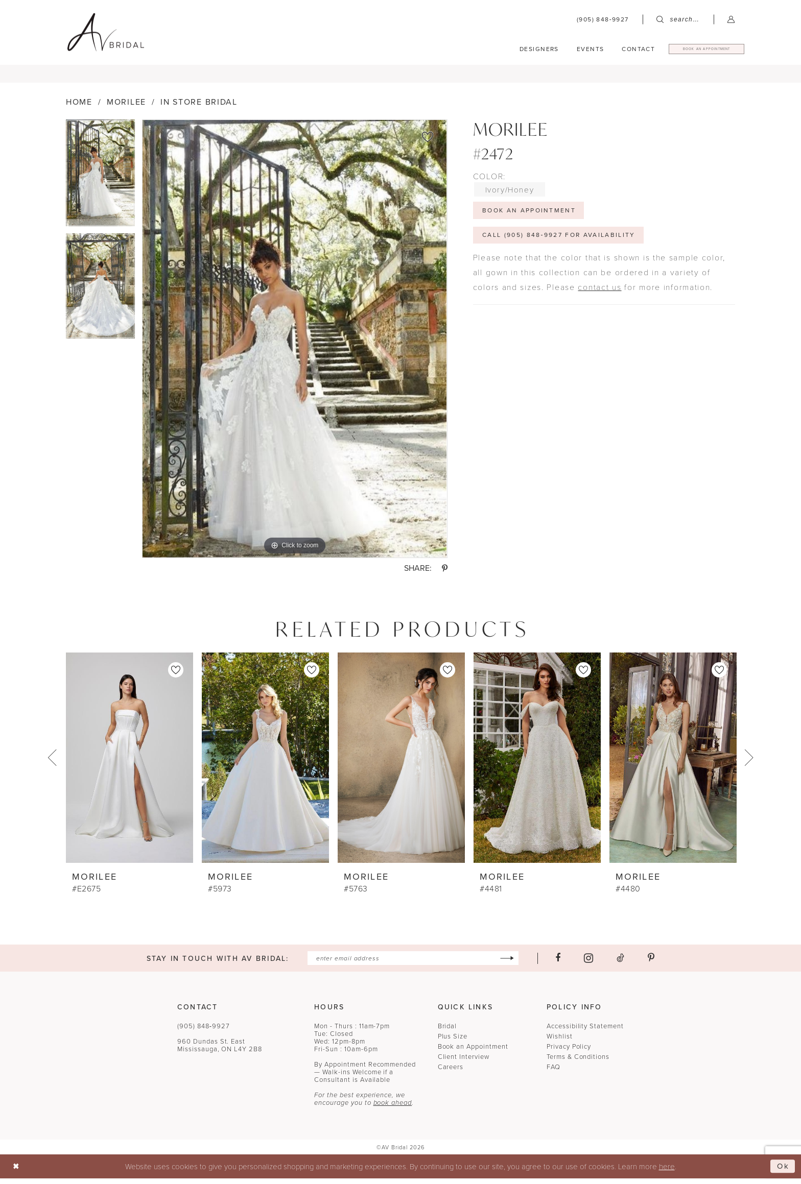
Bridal (447, 1031)
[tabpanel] (100, 183)
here (667, 1172)
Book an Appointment (473, 1052)
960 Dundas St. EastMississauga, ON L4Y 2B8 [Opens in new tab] (219, 1051)
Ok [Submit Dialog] (783, 1171)
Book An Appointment (529, 216)
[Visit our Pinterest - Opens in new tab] (651, 964)
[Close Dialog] (16, 1172)
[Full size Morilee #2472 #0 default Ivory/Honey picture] (294, 345)
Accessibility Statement (585, 1031)
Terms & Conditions (578, 1062)
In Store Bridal (199, 108)
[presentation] (129, 764)
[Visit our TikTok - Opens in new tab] (620, 964)
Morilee (126, 108)
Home (79, 108)
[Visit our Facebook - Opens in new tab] (557, 964)
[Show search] (678, 19)
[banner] (105, 32)
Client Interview (463, 1062)
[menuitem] (603, 19)
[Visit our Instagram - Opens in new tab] (588, 964)
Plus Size (453, 1042)
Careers (451, 1072)
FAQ (553, 1072)
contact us (599, 293)
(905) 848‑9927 (203, 1031)
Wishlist (560, 1042)
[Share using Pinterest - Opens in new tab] (444, 574)
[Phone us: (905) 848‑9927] (603, 19)
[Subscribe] (507, 964)
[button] (731, 19)
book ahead (392, 1109)
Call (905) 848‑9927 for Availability (558, 241)
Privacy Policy (569, 1052)
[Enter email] (413, 964)
